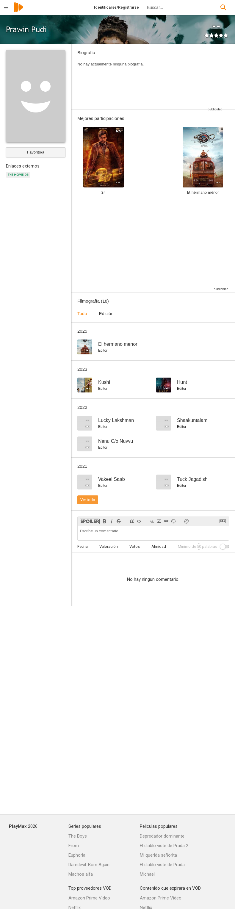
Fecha (82, 546)
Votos (134, 546)
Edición (106, 313)
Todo (82, 313)
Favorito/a (35, 152)
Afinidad (158, 546)
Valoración (108, 546)
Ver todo (87, 499)
